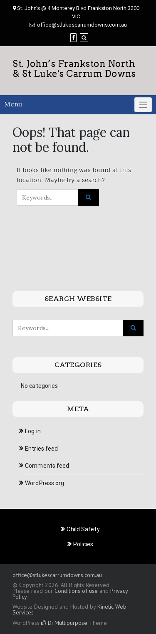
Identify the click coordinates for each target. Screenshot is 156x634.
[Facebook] (73, 38)
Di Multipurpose (64, 623)
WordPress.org (44, 483)
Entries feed (41, 448)
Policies (83, 544)
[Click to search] (88, 197)
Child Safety (83, 529)
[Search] (84, 38)
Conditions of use (76, 591)
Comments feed (47, 465)
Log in (33, 431)
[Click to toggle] (143, 104)
